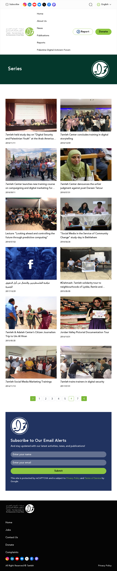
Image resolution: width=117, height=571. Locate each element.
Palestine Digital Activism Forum (53, 50)
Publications (43, 35)
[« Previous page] (33, 398)
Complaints (11, 552)
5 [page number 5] (65, 398)
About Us (42, 21)
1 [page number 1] (39, 398)
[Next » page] (84, 398)
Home (40, 14)
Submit (58, 471)
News (40, 28)
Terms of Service (93, 478)
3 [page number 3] (52, 398)
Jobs (8, 530)
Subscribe (12, 4)
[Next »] (84, 398)
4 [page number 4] (58, 398)
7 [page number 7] (77, 398)
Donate (9, 545)
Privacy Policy (73, 478)
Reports (41, 42)
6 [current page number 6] (72, 399)
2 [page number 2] (45, 398)
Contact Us (11, 537)
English (102, 4)
